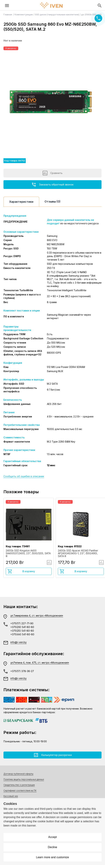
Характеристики (21, 201)
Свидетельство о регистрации (19, 785)
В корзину (21, 571)
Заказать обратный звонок (52, 184)
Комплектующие (24, 14)
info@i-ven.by (18, 642)
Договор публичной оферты (18, 773)
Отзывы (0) (52, 201)
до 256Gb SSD (89, 14)
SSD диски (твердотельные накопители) (57, 14)
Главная (8, 14)
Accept (52, 837)
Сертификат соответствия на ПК (20, 790)
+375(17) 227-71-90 (21, 623)
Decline (52, 847)
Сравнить (52, 173)
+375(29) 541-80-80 (22, 627)
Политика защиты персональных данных (23, 779)
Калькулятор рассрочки (52, 755)
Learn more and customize (52, 857)
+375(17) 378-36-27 (22, 671)
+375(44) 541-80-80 (22, 634)
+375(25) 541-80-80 (22, 630)
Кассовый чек (10, 796)
